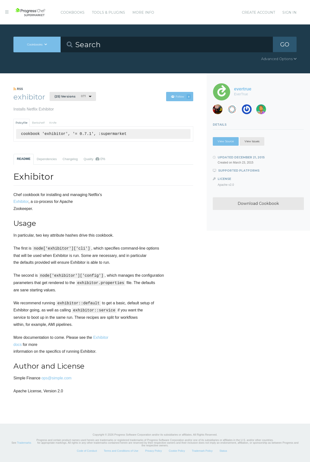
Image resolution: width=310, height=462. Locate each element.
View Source (226, 141)
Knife (52, 122)
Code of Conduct (87, 450)
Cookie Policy (177, 450)
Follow (181, 96)
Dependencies (47, 159)
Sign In (289, 12)
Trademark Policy (202, 450)
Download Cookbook (258, 203)
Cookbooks (73, 12)
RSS (18, 89)
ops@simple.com (57, 378)
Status (223, 450)
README (23, 159)
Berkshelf (38, 122)
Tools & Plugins (108, 12)
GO (284, 44)
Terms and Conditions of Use (121, 450)
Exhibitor (20, 201)
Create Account (258, 12)
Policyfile (21, 122)
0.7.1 (70, 96)
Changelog (70, 159)
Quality (94, 159)
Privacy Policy (153, 450)
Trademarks (24, 442)
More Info (143, 12)
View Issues (252, 141)
